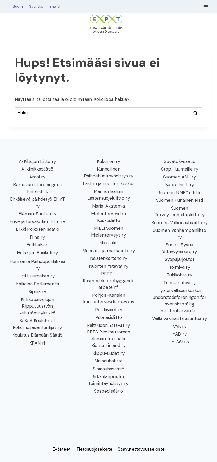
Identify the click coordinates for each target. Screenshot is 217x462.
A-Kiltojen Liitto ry (37, 161)
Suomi (17, 6)
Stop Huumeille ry (179, 169)
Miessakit (108, 243)
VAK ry (179, 326)
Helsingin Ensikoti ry (37, 253)
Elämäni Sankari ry (37, 213)
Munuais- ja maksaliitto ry (108, 250)
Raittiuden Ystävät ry (108, 325)
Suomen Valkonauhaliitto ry (180, 222)
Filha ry (37, 237)
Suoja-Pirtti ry (179, 184)
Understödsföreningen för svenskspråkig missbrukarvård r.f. (179, 304)
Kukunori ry (108, 161)
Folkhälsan (37, 245)
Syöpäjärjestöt (179, 259)
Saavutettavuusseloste (141, 449)
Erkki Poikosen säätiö (37, 229)
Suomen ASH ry (179, 177)
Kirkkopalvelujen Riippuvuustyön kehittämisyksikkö (37, 306)
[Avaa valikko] (206, 6)
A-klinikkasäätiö (37, 169)
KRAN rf (37, 343)
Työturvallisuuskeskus (179, 290)
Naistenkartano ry (108, 258)
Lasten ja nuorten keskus (108, 183)
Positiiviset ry (108, 310)
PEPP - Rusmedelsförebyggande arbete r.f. (108, 280)
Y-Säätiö (179, 342)
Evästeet (61, 449)
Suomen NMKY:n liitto (180, 192)
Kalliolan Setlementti (37, 284)
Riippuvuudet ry (108, 353)
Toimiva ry (179, 267)
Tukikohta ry (179, 275)
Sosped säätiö (108, 391)
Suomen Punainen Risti (179, 200)
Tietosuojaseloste (94, 449)
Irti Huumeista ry (37, 276)
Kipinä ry (37, 291)
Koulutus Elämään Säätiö (37, 335)
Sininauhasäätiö (108, 369)
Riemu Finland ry (108, 345)
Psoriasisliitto (108, 317)
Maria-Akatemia (108, 206)
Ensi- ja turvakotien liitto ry (37, 221)
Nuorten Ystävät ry (108, 266)
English (56, 6)
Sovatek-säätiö (179, 161)
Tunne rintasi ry (179, 283)
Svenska (39, 6)
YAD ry (180, 334)
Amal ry (37, 177)
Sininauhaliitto (109, 361)
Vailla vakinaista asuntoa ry (179, 318)
